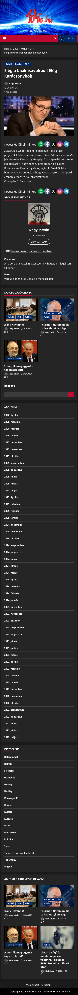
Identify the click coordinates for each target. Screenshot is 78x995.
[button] (4, 38)
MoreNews (49, 991)
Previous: (39, 263)
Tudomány (10, 859)
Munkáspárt (32, 984)
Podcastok (10, 832)
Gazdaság (9, 777)
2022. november (13, 696)
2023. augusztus (13, 634)
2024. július (10, 559)
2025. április (11, 497)
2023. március (12, 668)
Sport (7, 846)
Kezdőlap (46, 984)
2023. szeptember (14, 627)
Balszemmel (49, 313)
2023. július (10, 641)
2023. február (11, 675)
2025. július (10, 476)
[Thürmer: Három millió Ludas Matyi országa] (57, 310)
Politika (28, 317)
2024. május (11, 572)
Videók (8, 866)
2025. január (11, 517)
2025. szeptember (14, 463)
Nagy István (12, 83)
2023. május (11, 655)
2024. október (12, 538)
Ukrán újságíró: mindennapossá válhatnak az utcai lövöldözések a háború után (54, 960)
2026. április (11, 415)
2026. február (11, 428)
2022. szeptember (14, 709)
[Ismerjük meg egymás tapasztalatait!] (21, 351)
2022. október (12, 703)
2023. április (11, 661)
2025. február (11, 511)
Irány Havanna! (14, 324)
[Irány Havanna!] (21, 310)
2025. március (12, 504)
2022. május (11, 737)
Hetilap (8, 784)
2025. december (13, 442)
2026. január (11, 435)
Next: (39, 277)
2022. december (13, 689)
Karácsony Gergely (19, 251)
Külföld (11, 317)
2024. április (11, 579)
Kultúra (8, 818)
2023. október (12, 620)
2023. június (11, 648)
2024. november (13, 531)
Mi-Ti (27, 64)
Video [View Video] (66, 38)
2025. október (12, 456)
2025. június (11, 483)
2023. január (11, 682)
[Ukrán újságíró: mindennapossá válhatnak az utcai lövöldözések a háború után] (57, 937)
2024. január (11, 600)
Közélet (18, 64)
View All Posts (39, 242)
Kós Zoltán (47, 971)
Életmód (9, 770)
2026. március (12, 421)
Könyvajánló (11, 798)
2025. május (11, 490)
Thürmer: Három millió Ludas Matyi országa (54, 326)
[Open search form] (55, 38)
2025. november (13, 449)
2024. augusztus (13, 552)
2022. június (11, 730)
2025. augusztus (13, 469)
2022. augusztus (13, 716)
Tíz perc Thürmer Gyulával (19, 853)
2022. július (10, 723)
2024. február (11, 593)
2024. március (12, 586)
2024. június (11, 565)
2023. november (13, 613)
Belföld (9, 64)
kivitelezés (47, 251)
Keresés (9, 386)
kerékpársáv (35, 251)
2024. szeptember (14, 545)
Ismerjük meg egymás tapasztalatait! (18, 367)
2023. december (13, 607)
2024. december (13, 524)
